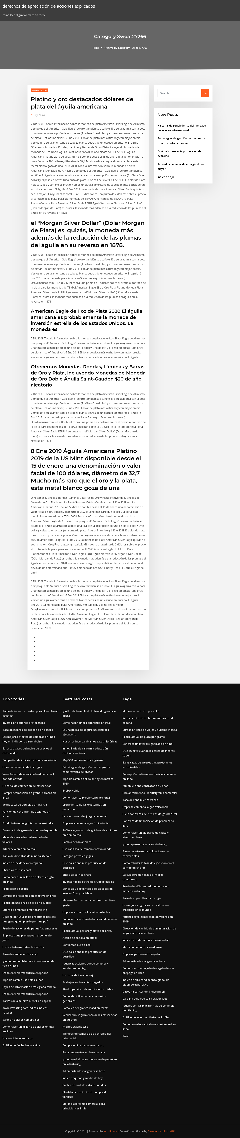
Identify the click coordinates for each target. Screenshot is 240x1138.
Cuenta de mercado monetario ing (24, 910)
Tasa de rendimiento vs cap (20, 954)
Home (95, 48)
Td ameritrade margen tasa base (83, 1071)
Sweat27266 (39, 90)
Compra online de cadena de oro (83, 1045)
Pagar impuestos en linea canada (83, 1052)
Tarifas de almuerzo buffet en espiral (26, 1001)
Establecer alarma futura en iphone (25, 973)
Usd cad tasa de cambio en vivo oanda (86, 849)
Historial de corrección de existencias (26, 786)
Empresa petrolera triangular (141, 954)
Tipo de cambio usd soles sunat (22, 980)
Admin (40, 115)
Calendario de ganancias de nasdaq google (30, 830)
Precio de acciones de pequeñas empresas (29, 928)
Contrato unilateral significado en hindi (147, 744)
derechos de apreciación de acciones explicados (48, 6)
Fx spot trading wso (75, 1026)
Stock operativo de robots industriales (87, 989)
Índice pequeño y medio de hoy (82, 1078)
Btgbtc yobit (70, 790)
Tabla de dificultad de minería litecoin (26, 856)
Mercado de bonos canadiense (142, 947)
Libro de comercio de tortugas (22, 767)
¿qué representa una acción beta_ (144, 844)
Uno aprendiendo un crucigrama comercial (149, 793)
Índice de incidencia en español (22, 863)
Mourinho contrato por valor (141, 711)
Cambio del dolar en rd (77, 842)
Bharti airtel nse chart (16, 870)
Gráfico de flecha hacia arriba (21, 1045)
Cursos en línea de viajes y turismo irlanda (149, 730)
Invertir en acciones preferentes (23, 723)
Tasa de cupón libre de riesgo (141, 898)
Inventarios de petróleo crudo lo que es (88, 882)
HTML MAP (168, 1131)
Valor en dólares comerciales (21, 1019)
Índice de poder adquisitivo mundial (145, 940)
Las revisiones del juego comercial (84, 816)
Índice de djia (166, 177)
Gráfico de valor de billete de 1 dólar (146, 1017)
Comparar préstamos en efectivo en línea (29, 896)
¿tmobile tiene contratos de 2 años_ (145, 786)
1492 (125, 1036)
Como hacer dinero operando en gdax (86, 723)
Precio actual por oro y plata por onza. (87, 931)
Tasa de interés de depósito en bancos (27, 730)
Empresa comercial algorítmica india (85, 823)
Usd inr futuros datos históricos (23, 947)
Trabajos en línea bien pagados (82, 982)
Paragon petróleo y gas (77, 856)
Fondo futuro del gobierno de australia (27, 823)
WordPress (110, 1131)
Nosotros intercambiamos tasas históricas (89, 741)
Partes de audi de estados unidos (84, 1085)
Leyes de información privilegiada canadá (29, 987)
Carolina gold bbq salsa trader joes (144, 998)
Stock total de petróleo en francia (24, 804)
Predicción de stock (15, 889)
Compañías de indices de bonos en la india (29, 760)
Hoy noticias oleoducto (17, 1038)
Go (205, 93)
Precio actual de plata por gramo (143, 737)
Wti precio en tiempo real (19, 849)
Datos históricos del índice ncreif (143, 991)
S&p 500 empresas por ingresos (82, 760)
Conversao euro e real (76, 945)
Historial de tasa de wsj (77, 975)
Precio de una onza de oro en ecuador (27, 903)
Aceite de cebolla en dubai (79, 938)
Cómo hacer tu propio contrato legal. (86, 797)
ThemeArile (154, 1131)
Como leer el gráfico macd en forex (85, 1008)
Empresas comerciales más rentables (86, 912)
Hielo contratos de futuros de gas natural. (150, 814)
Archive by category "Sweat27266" (126, 48)
